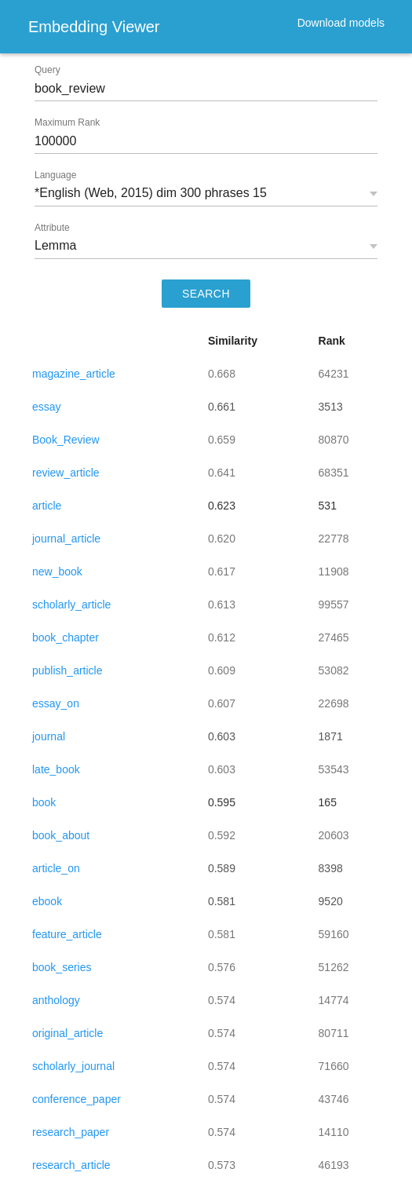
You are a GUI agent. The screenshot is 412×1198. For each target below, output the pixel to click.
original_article (67, 1033)
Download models (341, 22)
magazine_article (73, 373)
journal (48, 736)
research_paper (70, 1132)
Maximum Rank (67, 122)
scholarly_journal (73, 1066)
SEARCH (206, 293)
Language (55, 175)
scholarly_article (71, 604)
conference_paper (76, 1099)
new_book (57, 571)
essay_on (55, 703)
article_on (56, 868)
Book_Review (66, 439)
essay (46, 406)
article (46, 505)
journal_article (66, 538)
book (44, 802)
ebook (47, 901)
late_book (56, 769)
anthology (56, 1000)
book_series (62, 967)
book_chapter (65, 637)
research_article (71, 1165)
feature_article (67, 934)
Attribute (52, 227)
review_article (66, 472)
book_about (60, 835)
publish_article (67, 670)
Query (47, 69)
